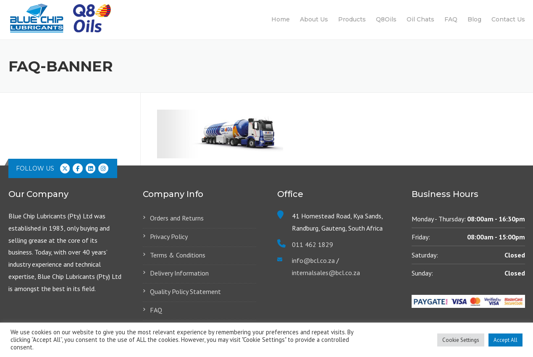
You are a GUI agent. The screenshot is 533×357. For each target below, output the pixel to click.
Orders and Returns (177, 218)
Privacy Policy (169, 236)
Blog (474, 19)
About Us (314, 19)
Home (280, 19)
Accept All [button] (505, 340)
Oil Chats (420, 19)
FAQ (450, 19)
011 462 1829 (312, 244)
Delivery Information (179, 273)
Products (352, 19)
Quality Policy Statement (185, 291)
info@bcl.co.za (313, 260)
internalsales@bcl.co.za (326, 272)
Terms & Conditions (177, 255)
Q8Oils (386, 19)
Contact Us (508, 19)
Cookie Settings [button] (460, 340)
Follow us (35, 168)
